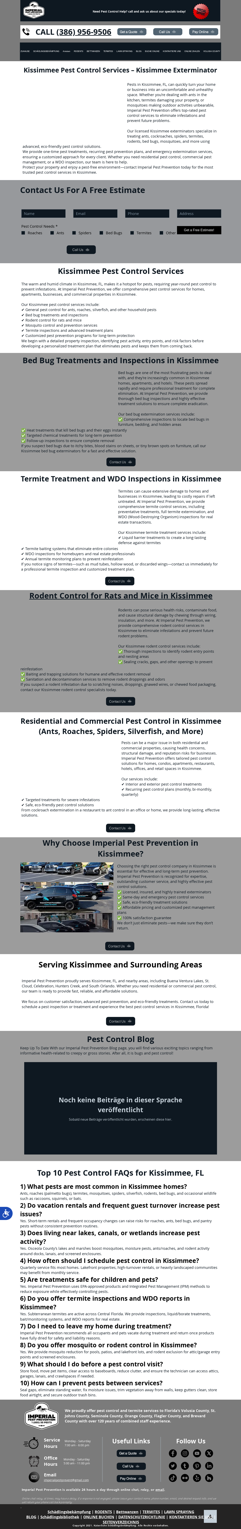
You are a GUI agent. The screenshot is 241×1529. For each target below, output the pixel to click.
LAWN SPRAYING (179, 1511)
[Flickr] (185, 1478)
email (159, 1490)
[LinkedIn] (209, 1466)
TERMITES (151, 1511)
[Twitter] (173, 1466)
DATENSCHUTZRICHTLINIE (141, 1517)
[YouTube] (197, 1453)
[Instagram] (185, 1453)
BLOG (31, 1517)
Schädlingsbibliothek (59, 1517)
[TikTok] (173, 1478)
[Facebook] (173, 1453)
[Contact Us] (121, 462)
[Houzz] (209, 1478)
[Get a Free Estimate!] (199, 230)
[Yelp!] (197, 1478)
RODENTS (103, 1511)
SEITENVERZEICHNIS (121, 1522)
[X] (209, 1453)
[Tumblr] (185, 1466)
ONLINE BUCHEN (98, 1517)
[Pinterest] (197, 1466)
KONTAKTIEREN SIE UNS (191, 1517)
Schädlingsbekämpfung (69, 1511)
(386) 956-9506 (83, 31)
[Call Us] (167, 31)
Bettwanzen (127, 1511)
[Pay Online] (203, 31)
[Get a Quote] (131, 31)
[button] (211, 51)
